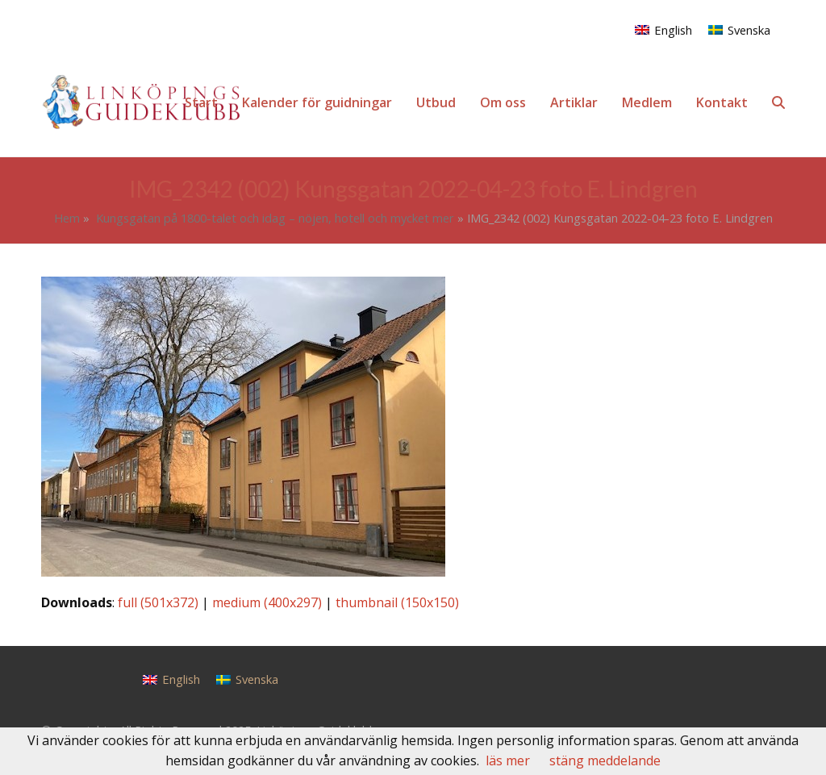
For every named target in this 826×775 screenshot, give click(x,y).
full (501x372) (158, 602)
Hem (67, 218)
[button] (778, 102)
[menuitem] (663, 29)
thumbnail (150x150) (397, 602)
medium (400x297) (267, 602)
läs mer (508, 760)
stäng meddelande (605, 760)
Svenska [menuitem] (749, 30)
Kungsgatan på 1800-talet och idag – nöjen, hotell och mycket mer (273, 218)
